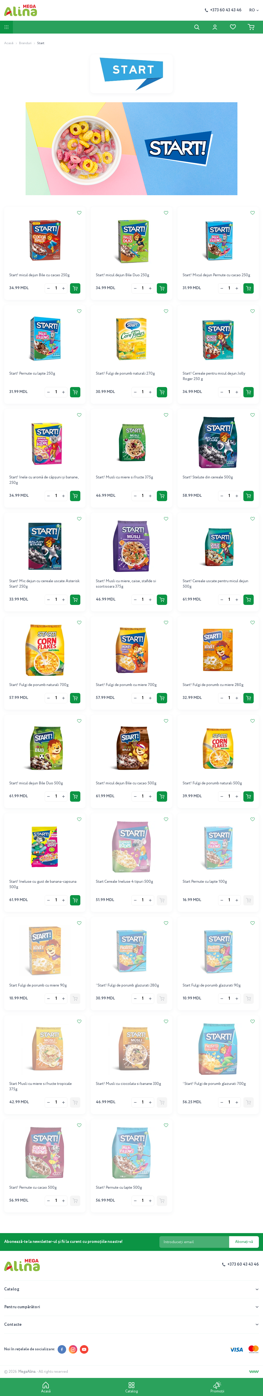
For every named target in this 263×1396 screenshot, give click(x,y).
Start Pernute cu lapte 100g (205, 882)
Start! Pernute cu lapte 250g (32, 373)
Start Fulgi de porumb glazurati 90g (212, 985)
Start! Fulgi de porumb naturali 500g (212, 783)
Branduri (25, 43)
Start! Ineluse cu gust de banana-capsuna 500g (42, 884)
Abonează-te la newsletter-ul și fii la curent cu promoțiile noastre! (63, 1242)
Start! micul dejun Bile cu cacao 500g (126, 783)
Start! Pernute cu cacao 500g (33, 1187)
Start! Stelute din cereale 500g (208, 477)
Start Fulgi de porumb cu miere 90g (38, 985)
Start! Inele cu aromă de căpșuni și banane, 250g (44, 480)
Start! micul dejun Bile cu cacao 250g (39, 275)
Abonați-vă (244, 1241)
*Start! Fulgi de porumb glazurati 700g (214, 1084)
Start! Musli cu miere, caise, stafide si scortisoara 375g (126, 583)
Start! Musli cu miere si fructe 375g (124, 477)
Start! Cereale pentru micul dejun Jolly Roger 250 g (214, 376)
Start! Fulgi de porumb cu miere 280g (213, 685)
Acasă (8, 43)
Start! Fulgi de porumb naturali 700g (38, 685)
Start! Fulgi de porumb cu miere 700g (126, 685)
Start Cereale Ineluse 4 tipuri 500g (124, 882)
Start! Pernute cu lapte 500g (119, 1187)
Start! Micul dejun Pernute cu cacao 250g (216, 275)
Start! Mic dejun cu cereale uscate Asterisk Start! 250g (44, 583)
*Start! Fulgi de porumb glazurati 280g (127, 985)
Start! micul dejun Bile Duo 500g (36, 783)
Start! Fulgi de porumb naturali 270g (125, 373)
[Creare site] (254, 1371)
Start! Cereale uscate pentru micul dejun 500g (215, 583)
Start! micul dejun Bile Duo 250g (122, 275)
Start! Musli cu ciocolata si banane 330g (128, 1084)
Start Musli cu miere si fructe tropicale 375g (40, 1086)
